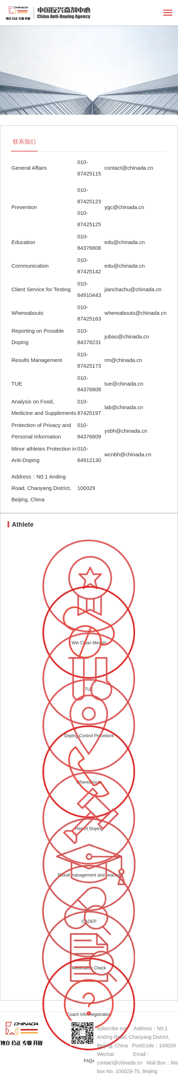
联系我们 (24, 142)
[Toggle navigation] (167, 13)
